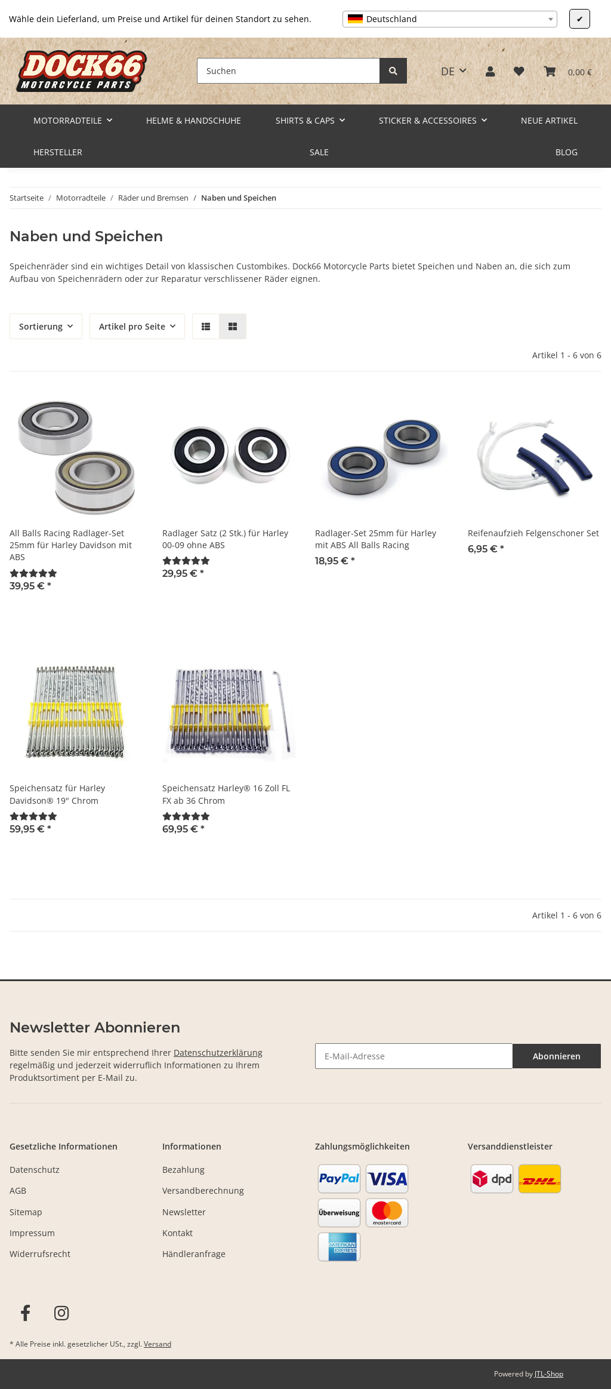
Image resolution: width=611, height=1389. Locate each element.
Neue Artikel (549, 120)
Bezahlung (183, 1169)
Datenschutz (35, 1169)
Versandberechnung (203, 1190)
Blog (567, 152)
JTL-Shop (549, 1374)
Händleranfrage (194, 1253)
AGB (18, 1190)
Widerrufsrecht (40, 1253)
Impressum (32, 1233)
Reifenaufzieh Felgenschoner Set (533, 533)
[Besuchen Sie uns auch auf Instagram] (62, 1313)
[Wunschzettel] (519, 71)
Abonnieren (557, 1056)
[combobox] (449, 19)
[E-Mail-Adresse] (414, 1056)
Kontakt (177, 1233)
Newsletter (184, 1212)
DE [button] (448, 71)
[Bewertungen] (33, 573)
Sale (319, 152)
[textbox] (450, 19)
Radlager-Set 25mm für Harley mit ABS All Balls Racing (375, 539)
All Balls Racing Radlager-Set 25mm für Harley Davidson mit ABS (71, 545)
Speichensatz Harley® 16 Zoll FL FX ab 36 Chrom (226, 794)
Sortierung (41, 326)
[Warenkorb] (567, 71)
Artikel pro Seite (132, 326)
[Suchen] (288, 71)
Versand (157, 1344)
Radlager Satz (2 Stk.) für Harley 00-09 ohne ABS (225, 539)
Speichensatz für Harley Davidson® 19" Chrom (57, 794)
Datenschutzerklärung (218, 1052)
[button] (490, 71)
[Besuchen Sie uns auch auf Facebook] (25, 1313)
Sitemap (26, 1212)
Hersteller (57, 152)
